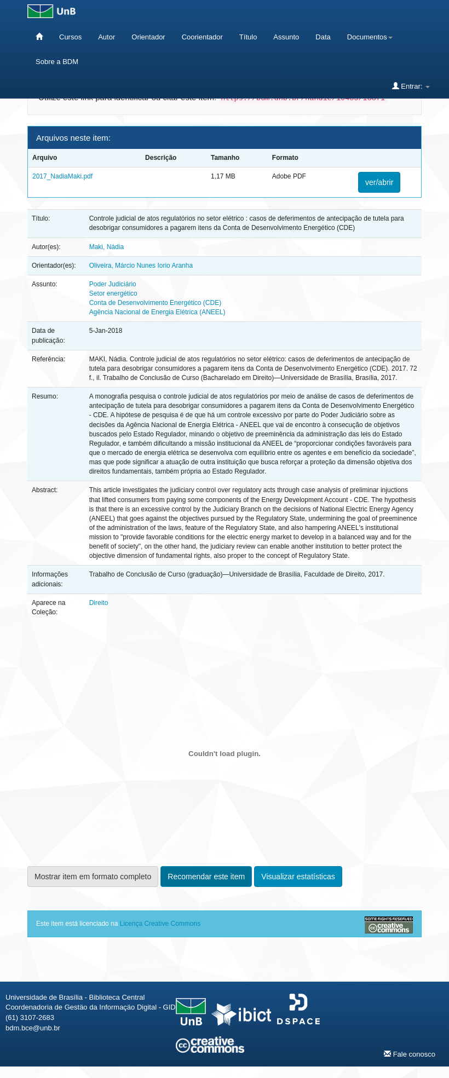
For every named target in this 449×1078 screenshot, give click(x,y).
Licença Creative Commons (160, 923)
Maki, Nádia (106, 247)
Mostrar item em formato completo (92, 876)
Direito (98, 603)
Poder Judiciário (112, 284)
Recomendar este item (206, 876)
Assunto (286, 37)
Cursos (70, 37)
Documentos (370, 37)
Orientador (148, 37)
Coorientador (202, 37)
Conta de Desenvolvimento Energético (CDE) (155, 303)
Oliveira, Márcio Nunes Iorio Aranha (141, 265)
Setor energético (113, 293)
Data (322, 37)
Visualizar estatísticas (298, 876)
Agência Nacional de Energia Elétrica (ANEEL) (157, 312)
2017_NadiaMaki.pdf (62, 176)
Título (248, 37)
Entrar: (411, 86)
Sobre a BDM (57, 61)
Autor (106, 37)
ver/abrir (379, 182)
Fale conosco (409, 1054)
